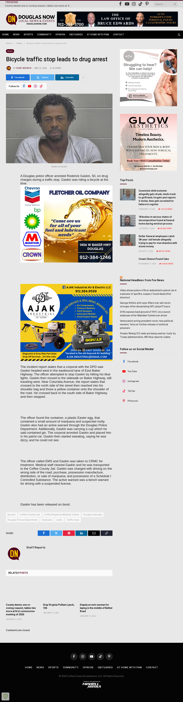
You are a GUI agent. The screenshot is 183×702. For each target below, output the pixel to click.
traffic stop (73, 520)
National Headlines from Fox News (142, 280)
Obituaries (76, 34)
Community (44, 34)
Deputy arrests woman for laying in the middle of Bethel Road (96, 608)
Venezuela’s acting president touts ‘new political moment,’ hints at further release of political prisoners (146, 324)
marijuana (47, 520)
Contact (118, 34)
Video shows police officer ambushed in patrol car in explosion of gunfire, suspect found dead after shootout (148, 294)
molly (59, 520)
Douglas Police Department (23, 520)
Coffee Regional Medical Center (61, 514)
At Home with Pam (98, 34)
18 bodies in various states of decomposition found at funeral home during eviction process (156, 220)
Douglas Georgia (92, 514)
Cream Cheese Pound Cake (154, 259)
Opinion (60, 34)
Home (5, 34)
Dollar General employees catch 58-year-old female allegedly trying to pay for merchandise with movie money (158, 241)
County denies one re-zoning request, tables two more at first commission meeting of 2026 (39, 5)
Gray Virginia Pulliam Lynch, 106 (58, 606)
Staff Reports (23, 68)
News (16, 34)
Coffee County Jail (30, 514)
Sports (28, 34)
